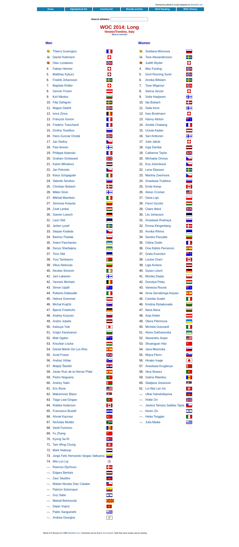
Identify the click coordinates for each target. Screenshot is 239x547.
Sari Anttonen (154, 136)
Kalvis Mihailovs (63, 164)
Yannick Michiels (64, 282)
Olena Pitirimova (156, 321)
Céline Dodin (153, 242)
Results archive (134, 9)
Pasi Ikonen (60, 147)
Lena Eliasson (154, 169)
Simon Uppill (61, 287)
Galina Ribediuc (155, 377)
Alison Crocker (155, 192)
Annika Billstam (155, 80)
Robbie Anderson (64, 405)
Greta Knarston (155, 253)
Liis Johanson (154, 214)
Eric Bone (59, 388)
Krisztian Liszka (63, 343)
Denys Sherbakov (64, 248)
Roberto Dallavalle (65, 293)
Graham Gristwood (65, 158)
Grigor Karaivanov (65, 332)
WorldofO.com (197, 5)
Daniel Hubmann (64, 57)
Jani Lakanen (61, 276)
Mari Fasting (153, 68)
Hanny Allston (154, 119)
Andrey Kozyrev (63, 315)
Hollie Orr (151, 399)
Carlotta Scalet (155, 298)
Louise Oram (153, 259)
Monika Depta (154, 276)
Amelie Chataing (156, 124)
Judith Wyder (154, 63)
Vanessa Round (155, 287)
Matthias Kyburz (63, 74)
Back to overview (119, 34)
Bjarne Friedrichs (64, 310)
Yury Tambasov (63, 259)
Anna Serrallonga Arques (162, 293)
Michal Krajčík (62, 304)
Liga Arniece (153, 265)
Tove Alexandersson (158, 57)
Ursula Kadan (154, 130)
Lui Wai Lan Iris (155, 388)
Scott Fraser (61, 354)
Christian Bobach (64, 186)
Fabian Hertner (63, 68)
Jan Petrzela (61, 169)
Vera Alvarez (153, 371)
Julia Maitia (152, 422)
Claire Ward (153, 209)
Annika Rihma (154, 231)
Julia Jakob (152, 141)
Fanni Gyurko (154, 203)
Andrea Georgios (64, 517)
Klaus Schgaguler (64, 175)
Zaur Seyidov (61, 478)
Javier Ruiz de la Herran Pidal (72, 371)
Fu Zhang (59, 433)
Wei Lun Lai (60, 461)
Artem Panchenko (64, 242)
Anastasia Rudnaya (158, 220)
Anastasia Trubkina (158, 181)
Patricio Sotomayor (65, 489)
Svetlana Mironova (157, 51)
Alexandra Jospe (156, 338)
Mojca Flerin (153, 354)
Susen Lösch (154, 270)
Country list (106, 9)
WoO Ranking (162, 9)
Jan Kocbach (108, 533)
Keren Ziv (151, 411)
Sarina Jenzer (154, 91)
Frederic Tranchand (66, 124)
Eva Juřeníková (155, 164)
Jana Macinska (155, 349)
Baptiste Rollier (63, 85)
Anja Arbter (152, 315)
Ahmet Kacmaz (63, 416)
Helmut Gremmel (64, 298)
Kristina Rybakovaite (159, 304)
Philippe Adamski (64, 152)
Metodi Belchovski (65, 500)
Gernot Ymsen (62, 91)
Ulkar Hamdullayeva (158, 394)
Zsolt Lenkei (61, 209)
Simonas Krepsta (64, 203)
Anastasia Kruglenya (159, 366)
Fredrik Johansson (65, 80)
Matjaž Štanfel (62, 366)
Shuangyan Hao (156, 343)
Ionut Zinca (60, 113)
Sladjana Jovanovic (158, 382)
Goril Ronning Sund (158, 74)
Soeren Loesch (63, 214)
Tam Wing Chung (64, 444)
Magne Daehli (62, 108)
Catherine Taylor (156, 152)
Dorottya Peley (155, 282)
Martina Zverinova (157, 175)
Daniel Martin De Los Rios (70, 349)
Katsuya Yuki (61, 326)
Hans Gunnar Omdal (66, 136)
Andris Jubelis (62, 321)
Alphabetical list (78, 9)
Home (50, 9)
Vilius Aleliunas (62, 265)
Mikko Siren (60, 192)
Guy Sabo (59, 495)
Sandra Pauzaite (156, 237)
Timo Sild (59, 253)
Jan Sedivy (60, 141)
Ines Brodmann (155, 113)
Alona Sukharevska (158, 332)
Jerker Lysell (61, 225)
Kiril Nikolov (60, 96)
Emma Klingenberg (158, 225)
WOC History (190, 9)
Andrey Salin (61, 382)
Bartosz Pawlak (63, 237)
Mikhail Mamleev (64, 197)
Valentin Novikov (64, 181)
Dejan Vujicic (61, 506)
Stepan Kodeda (63, 231)
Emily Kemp (153, 186)
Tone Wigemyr (154, 85)
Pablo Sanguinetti (64, 512)
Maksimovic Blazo (65, 394)
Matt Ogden (60, 338)
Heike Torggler (154, 416)
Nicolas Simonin (63, 270)
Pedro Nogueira (63, 377)
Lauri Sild (59, 220)
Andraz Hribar (62, 360)
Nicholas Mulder (63, 422)
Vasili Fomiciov (62, 427)
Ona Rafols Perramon (159, 248)
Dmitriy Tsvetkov (63, 130)
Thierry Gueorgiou (65, 51)
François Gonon (63, 119)
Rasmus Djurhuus (64, 467)
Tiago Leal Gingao (65, 399)
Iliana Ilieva (152, 310)
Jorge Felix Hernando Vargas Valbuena (79, 455)
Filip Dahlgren (62, 102)
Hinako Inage (154, 360)
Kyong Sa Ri (61, 439)
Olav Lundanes (63, 63)
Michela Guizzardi (157, 326)
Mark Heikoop (62, 450)
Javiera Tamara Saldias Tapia (164, 405)
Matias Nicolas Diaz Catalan (71, 483)
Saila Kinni (152, 108)
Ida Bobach (152, 102)
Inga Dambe (153, 147)
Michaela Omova (156, 158)
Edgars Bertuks (63, 472)
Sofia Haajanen (155, 96)
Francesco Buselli (64, 411)
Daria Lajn (152, 197)
